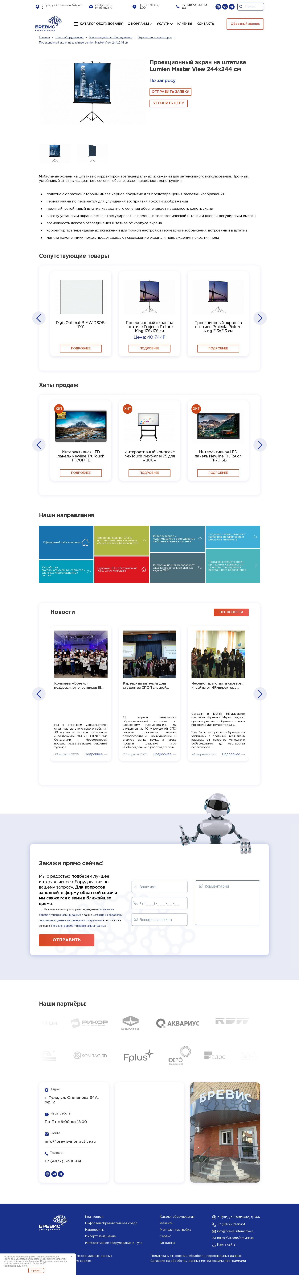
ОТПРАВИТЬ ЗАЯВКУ (170, 91)
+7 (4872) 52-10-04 (63, 1161)
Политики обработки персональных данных (78, 926)
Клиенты (166, 1223)
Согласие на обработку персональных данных (75, 1256)
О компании (138, 24)
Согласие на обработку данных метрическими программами (198, 1261)
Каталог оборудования (101, 24)
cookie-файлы (28, 1256)
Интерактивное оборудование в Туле (113, 1243)
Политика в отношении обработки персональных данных (196, 1256)
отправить (67, 940)
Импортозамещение (100, 1236)
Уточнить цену (168, 103)
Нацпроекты (94, 1229)
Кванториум (94, 1216)
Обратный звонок (245, 24)
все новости (231, 612)
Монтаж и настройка (175, 1229)
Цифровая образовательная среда (111, 1223)
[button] (38, 318)
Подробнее (80, 348)
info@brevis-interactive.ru (70, 1141)
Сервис (165, 1236)
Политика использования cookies (65, 1261)
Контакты (167, 1243)
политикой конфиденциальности (24, 1264)
